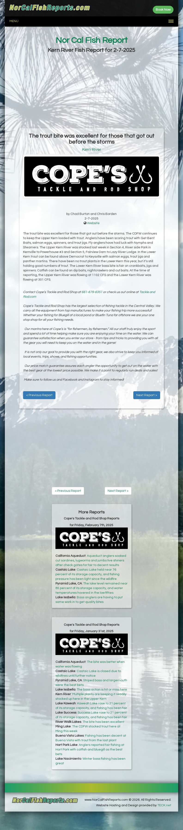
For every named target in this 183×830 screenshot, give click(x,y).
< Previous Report (39, 395)
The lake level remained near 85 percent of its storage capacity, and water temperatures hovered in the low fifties (91, 588)
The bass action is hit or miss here (102, 689)
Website (93, 223)
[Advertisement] (91, 91)
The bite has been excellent (103, 721)
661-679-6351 (92, 292)
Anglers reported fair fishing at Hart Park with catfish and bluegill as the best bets (89, 749)
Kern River (91, 149)
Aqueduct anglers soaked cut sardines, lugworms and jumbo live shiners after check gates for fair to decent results (90, 560)
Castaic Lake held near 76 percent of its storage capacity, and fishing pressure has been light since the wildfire (87, 574)
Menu (13, 21)
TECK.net (164, 805)
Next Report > (146, 395)
